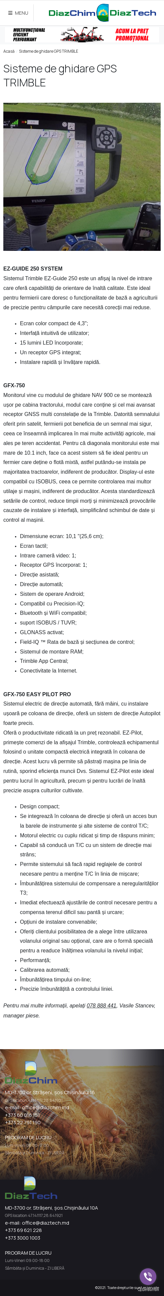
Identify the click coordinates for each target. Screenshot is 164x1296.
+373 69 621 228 (23, 1230)
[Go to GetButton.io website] (148, 1289)
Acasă (9, 51)
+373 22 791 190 (23, 1122)
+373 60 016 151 (22, 1115)
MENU (18, 13)
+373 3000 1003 (22, 1237)
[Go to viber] (148, 1276)
